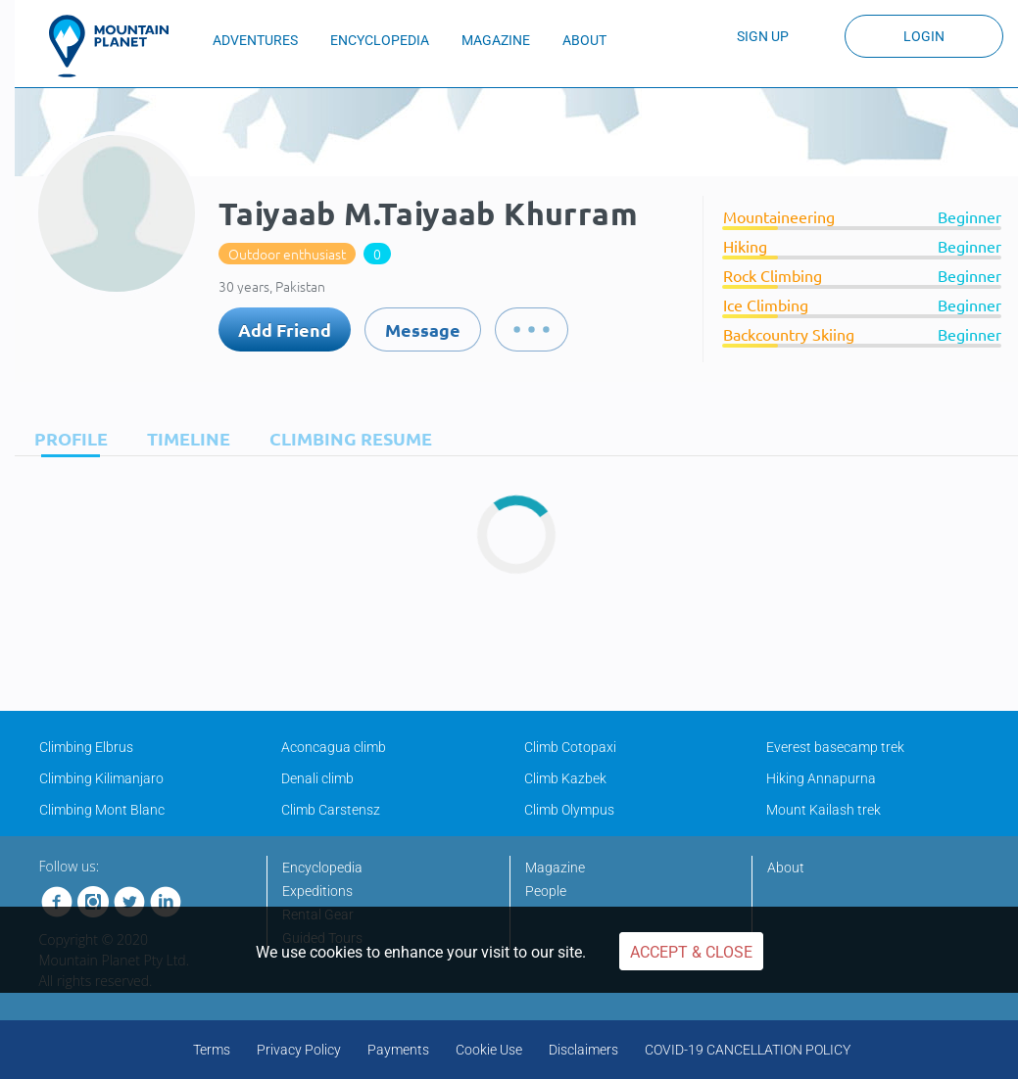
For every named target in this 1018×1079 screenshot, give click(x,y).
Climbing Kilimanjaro (101, 778)
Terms (211, 1049)
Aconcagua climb (333, 747)
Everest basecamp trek (835, 747)
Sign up (763, 36)
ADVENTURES (255, 40)
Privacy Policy (299, 1049)
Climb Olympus (569, 810)
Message (423, 329)
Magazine (555, 867)
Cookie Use (489, 1049)
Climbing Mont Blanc (102, 810)
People (545, 891)
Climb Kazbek (565, 778)
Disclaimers (583, 1049)
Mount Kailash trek (823, 810)
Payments (398, 1049)
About (785, 867)
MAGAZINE (495, 40)
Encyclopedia (322, 867)
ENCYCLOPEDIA (379, 40)
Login (924, 36)
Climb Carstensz (330, 810)
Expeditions (317, 891)
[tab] (66, 438)
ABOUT (584, 40)
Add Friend (284, 329)
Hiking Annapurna (821, 778)
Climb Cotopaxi (570, 747)
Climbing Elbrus (86, 747)
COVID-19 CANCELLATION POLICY (747, 1049)
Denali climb (317, 778)
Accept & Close (691, 952)
